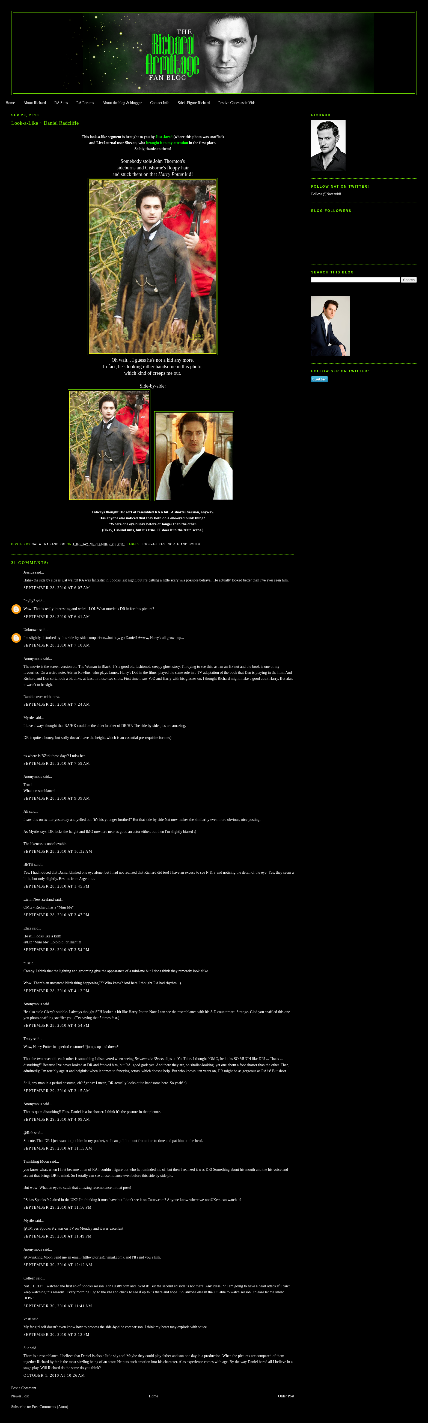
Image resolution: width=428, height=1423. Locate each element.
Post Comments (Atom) (50, 1407)
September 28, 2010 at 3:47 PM (56, 915)
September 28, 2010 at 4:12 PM (56, 991)
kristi (27, 1319)
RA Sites (61, 103)
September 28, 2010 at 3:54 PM (56, 950)
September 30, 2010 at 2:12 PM (56, 1335)
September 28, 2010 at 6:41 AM (56, 617)
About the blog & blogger (122, 103)
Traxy (27, 1039)
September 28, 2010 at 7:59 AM (56, 763)
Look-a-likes (153, 544)
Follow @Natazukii (326, 194)
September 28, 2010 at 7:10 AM (56, 645)
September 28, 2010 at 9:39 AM (56, 798)
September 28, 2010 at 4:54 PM (56, 1025)
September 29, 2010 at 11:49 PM (57, 1236)
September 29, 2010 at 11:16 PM (57, 1207)
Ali (25, 811)
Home (10, 103)
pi (24, 963)
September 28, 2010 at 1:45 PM (56, 886)
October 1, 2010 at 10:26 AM (54, 1375)
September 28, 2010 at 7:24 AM (56, 704)
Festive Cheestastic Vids (236, 103)
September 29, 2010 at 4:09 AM (56, 1119)
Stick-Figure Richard (194, 103)
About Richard (34, 103)
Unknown (30, 630)
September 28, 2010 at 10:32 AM (57, 851)
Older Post (286, 1396)
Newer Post (20, 1396)
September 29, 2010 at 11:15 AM (57, 1148)
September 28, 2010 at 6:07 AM (56, 588)
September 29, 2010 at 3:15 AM (56, 1091)
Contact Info (159, 103)
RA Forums (85, 103)
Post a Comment (23, 1388)
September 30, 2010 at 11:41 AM (57, 1306)
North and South (184, 544)
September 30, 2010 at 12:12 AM (57, 1265)
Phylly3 (29, 601)
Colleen (29, 1278)
